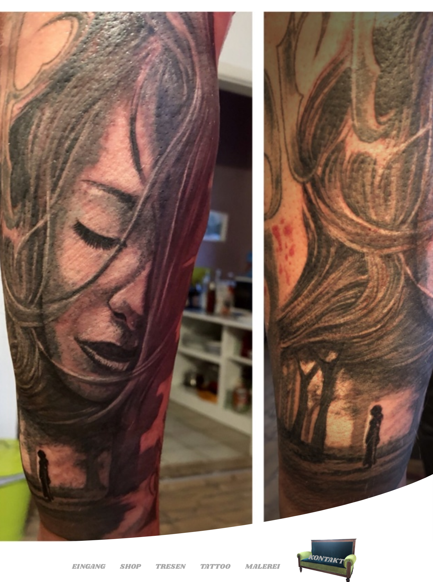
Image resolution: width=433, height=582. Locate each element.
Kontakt (325, 559)
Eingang (88, 566)
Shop (130, 566)
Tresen (170, 566)
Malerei (262, 566)
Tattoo (215, 566)
